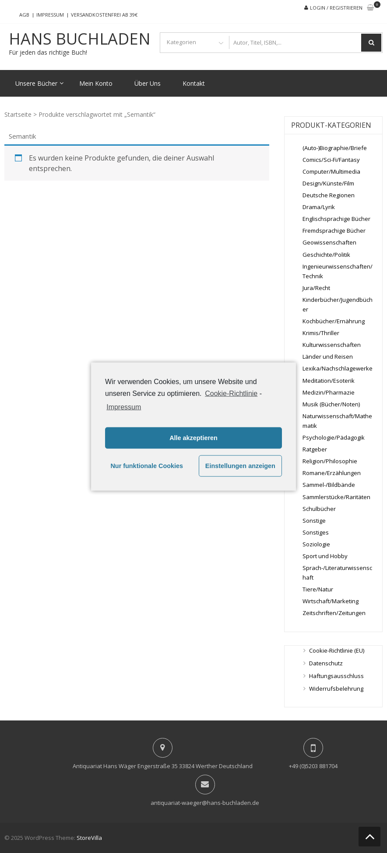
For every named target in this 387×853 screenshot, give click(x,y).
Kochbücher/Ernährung (334, 321)
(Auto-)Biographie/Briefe (335, 148)
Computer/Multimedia (331, 171)
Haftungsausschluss (336, 676)
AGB (24, 14)
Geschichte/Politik (326, 255)
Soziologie (316, 544)
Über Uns (147, 83)
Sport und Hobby (325, 556)
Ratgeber (315, 449)
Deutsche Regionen (329, 195)
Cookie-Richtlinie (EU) (336, 650)
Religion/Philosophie (330, 461)
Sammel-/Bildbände (329, 485)
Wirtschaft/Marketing (331, 601)
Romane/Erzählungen (332, 473)
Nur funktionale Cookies (146, 465)
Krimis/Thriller (321, 333)
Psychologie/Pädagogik (334, 437)
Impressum (50, 14)
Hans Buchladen (80, 38)
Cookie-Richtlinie (231, 393)
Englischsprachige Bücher (336, 219)
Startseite (18, 114)
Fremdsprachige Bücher (334, 230)
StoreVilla (89, 838)
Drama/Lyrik (319, 207)
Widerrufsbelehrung (336, 688)
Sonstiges (316, 532)
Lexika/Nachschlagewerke (338, 368)
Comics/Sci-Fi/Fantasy (331, 160)
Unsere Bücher (36, 83)
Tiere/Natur (318, 589)
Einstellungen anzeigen (240, 465)
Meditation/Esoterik (329, 381)
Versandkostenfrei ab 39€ (104, 14)
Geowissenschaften (329, 242)
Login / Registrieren (336, 7)
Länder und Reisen (328, 356)
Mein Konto (96, 83)
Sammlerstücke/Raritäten (336, 497)
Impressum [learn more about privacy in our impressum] (123, 406)
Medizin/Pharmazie (329, 392)
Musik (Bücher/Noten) (331, 404)
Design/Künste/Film (328, 183)
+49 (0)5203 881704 (313, 766)
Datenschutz (326, 663)
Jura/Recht (316, 288)
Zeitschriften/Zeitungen (334, 613)
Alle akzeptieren (193, 437)
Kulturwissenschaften (332, 345)
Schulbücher (319, 509)
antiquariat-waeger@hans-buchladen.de (205, 803)
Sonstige (314, 520)
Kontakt (194, 83)
